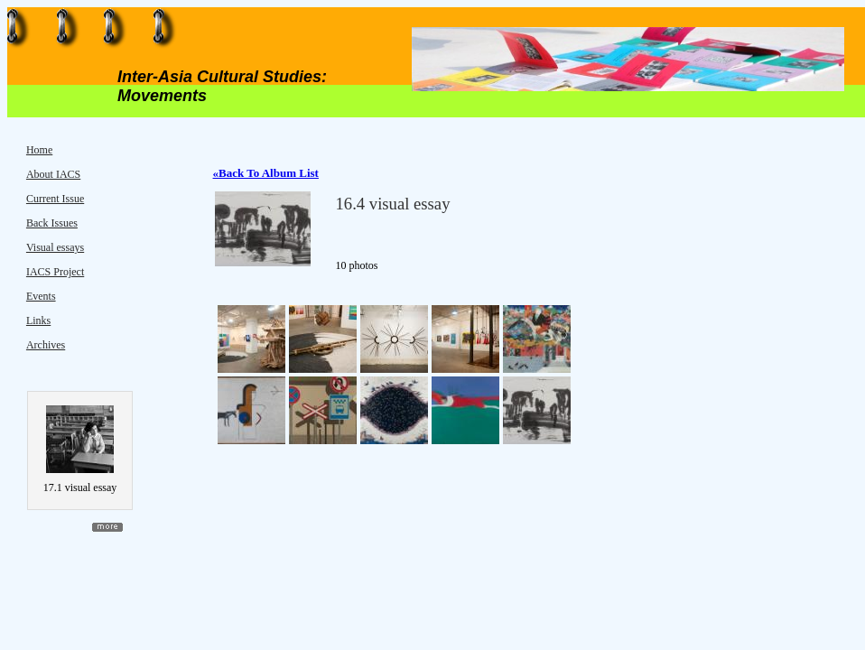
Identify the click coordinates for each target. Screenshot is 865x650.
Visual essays (55, 247)
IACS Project (55, 271)
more (107, 527)
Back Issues (52, 223)
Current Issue (55, 198)
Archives (45, 345)
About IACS (53, 174)
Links (38, 320)
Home (39, 150)
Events (41, 296)
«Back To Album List (266, 173)
